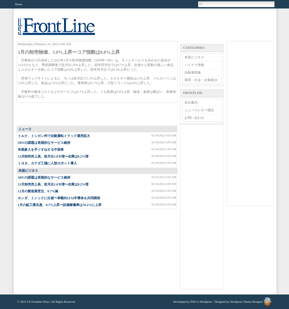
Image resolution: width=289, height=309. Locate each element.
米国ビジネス (28, 171)
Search (201, 4)
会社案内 (191, 102)
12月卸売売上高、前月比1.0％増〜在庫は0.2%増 (53, 156)
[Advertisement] (97, 114)
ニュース (24, 129)
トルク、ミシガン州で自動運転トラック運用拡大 (54, 136)
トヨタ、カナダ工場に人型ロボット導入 (47, 163)
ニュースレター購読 (199, 110)
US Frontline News (62, 29)
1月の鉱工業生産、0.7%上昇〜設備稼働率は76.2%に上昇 (60, 205)
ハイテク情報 (194, 65)
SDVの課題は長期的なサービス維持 (44, 143)
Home (18, 4)
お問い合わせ (194, 118)
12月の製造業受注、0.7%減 (38, 191)
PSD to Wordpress (201, 301)
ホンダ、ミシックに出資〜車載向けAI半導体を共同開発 (59, 198)
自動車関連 (192, 73)
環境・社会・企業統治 (200, 80)
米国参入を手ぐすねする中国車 (41, 149)
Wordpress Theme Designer (246, 301)
